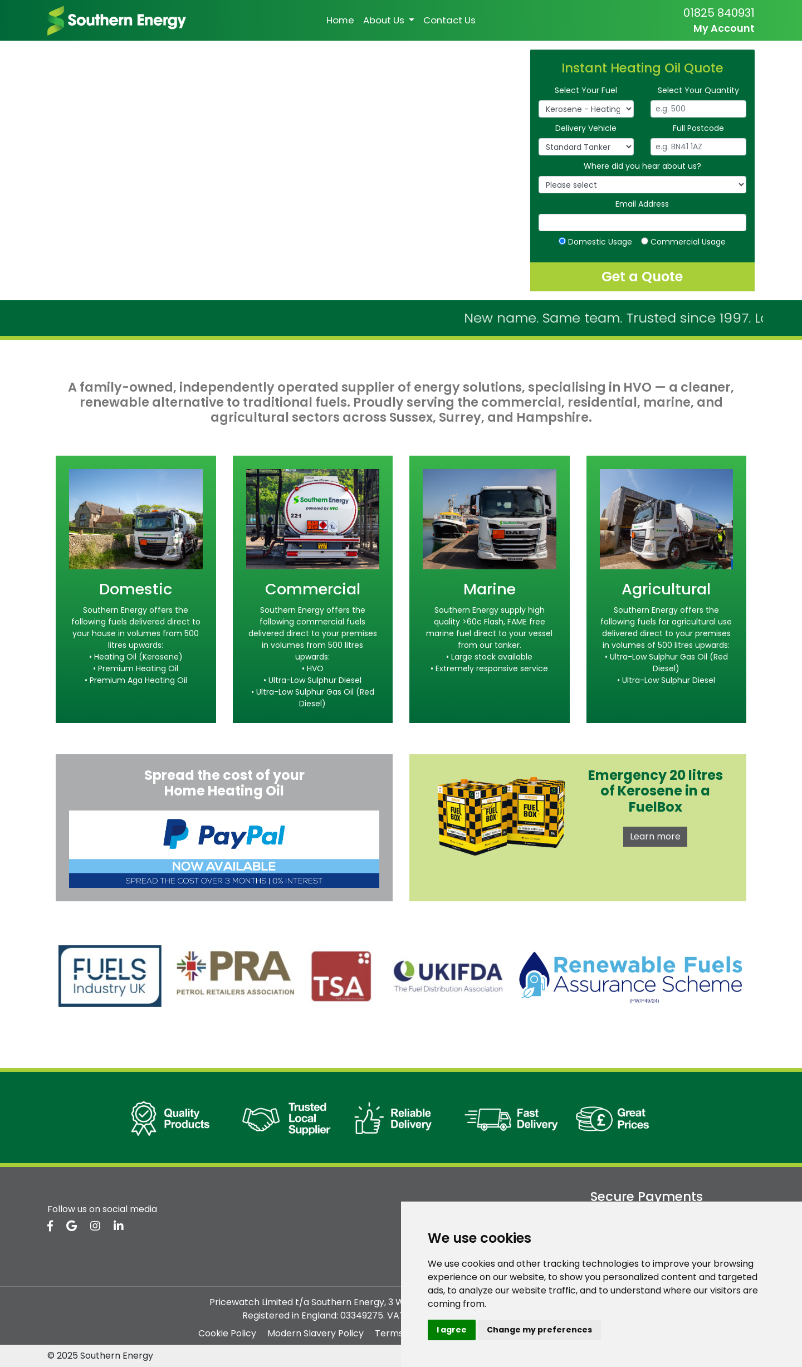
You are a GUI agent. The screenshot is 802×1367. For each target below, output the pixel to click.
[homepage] (116, 19)
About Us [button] (385, 20)
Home (340, 20)
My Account (724, 28)
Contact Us (449, 20)
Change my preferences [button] (539, 1329)
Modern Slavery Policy (315, 1333)
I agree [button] (452, 1329)
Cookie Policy (227, 1333)
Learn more (655, 836)
